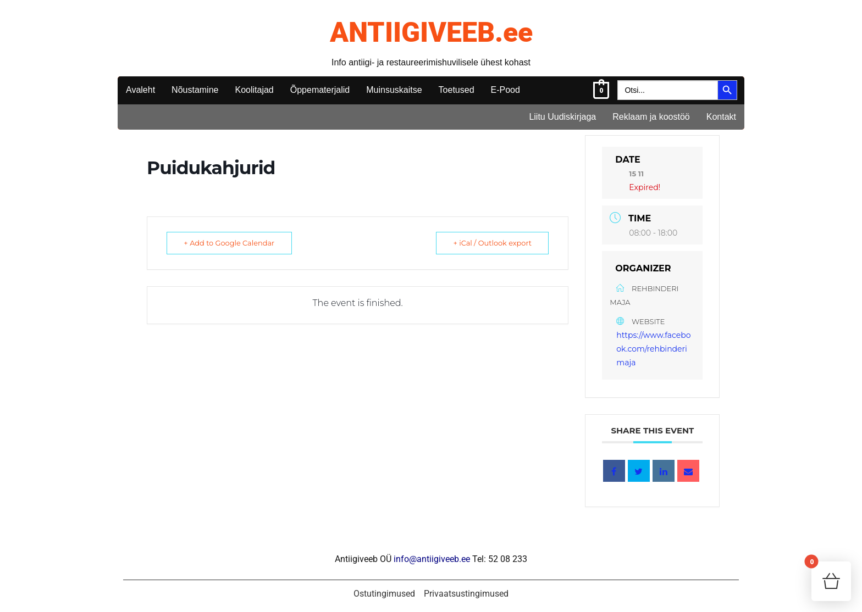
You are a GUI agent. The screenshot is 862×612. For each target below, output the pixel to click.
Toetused (456, 89)
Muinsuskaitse (394, 89)
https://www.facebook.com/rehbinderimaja (653, 349)
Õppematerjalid (320, 89)
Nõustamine (195, 89)
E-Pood (505, 89)
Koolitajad (254, 89)
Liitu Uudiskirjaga (562, 116)
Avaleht (140, 89)
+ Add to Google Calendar (231, 242)
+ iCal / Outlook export (489, 242)
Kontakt (721, 116)
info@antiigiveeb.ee (432, 559)
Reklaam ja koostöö (651, 116)
